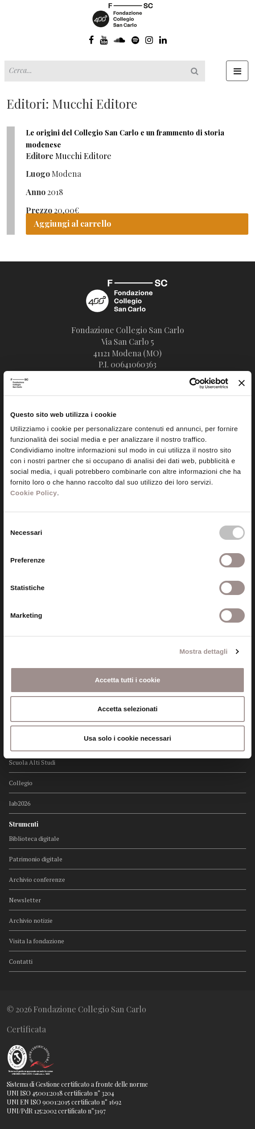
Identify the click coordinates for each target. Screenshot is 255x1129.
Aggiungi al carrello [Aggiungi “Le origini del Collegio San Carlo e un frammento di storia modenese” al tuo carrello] (72, 223)
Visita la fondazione (36, 941)
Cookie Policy (33, 493)
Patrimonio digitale (35, 859)
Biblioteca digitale (34, 838)
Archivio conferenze (37, 879)
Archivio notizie (31, 920)
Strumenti (23, 824)
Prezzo (39, 210)
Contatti (21, 961)
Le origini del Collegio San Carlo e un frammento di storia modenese (125, 138)
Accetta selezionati (127, 709)
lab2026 (19, 803)
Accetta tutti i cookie (127, 680)
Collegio (21, 782)
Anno (35, 192)
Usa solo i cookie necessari (127, 738)
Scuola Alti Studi (32, 762)
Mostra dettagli (203, 651)
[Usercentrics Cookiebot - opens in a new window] (189, 383)
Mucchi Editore (83, 156)
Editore (39, 156)
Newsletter (25, 900)
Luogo (38, 173)
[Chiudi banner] (242, 383)
